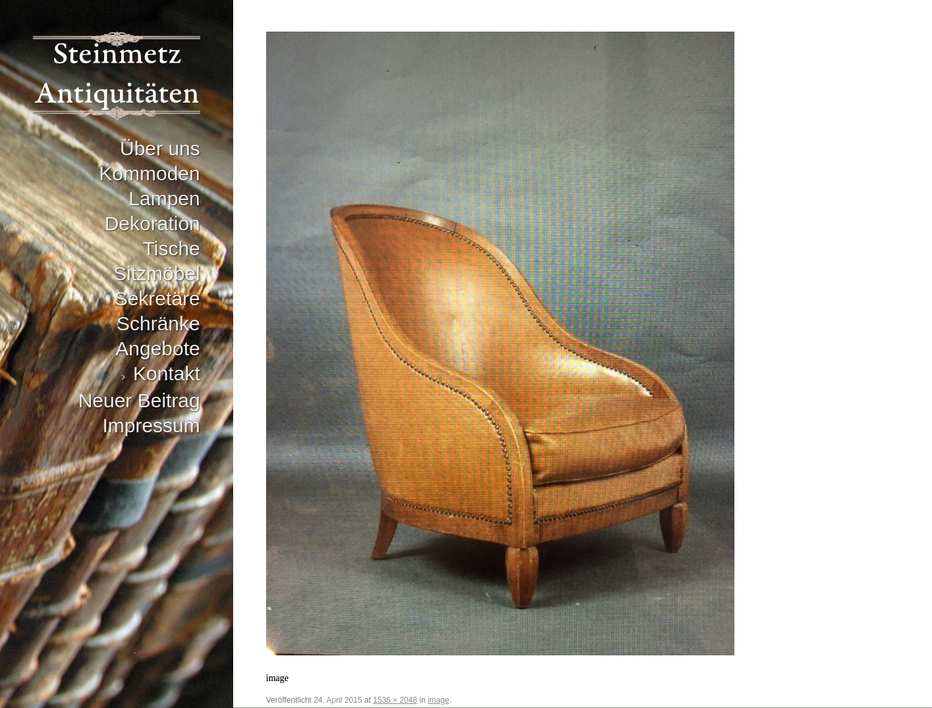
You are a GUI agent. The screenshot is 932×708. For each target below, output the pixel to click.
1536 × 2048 (395, 700)
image (438, 700)
